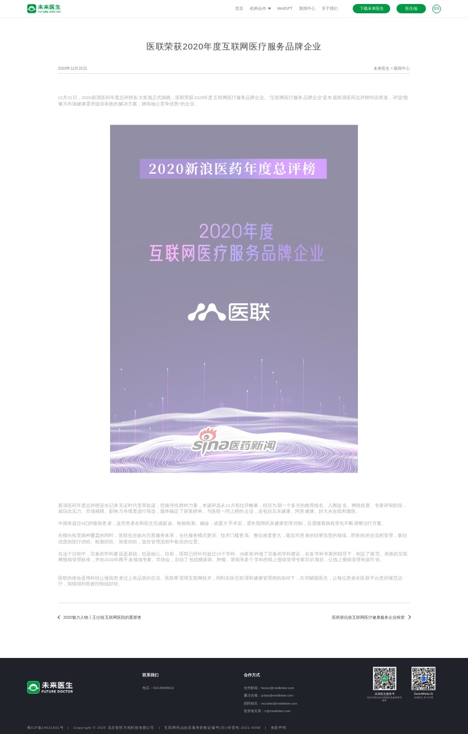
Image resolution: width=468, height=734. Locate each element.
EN (436, 8)
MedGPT (284, 8)
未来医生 (381, 68)
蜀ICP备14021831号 (45, 727)
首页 (239, 8)
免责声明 (278, 727)
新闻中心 (307, 8)
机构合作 (260, 8)
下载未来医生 (372, 8)
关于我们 (330, 8)
